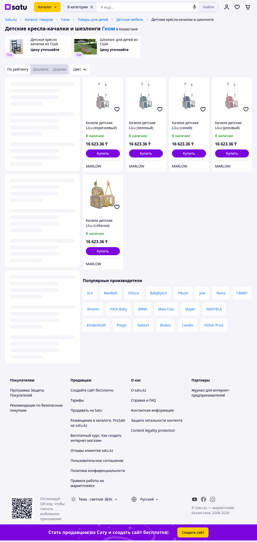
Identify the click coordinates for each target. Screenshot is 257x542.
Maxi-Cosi (166, 309)
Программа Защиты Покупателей (27, 393)
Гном (65, 19)
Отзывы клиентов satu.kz (92, 450)
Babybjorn (158, 293)
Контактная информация (152, 410)
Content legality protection (153, 430)
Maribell (110, 293)
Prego (121, 325)
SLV (90, 293)
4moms (93, 309)
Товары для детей (93, 19)
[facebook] (204, 499)
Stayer (190, 309)
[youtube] (194, 499)
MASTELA (214, 309)
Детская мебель (129, 19)
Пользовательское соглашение (97, 460)
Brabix (165, 325)
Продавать (80, 410)
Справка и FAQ (143, 400)
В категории (80, 7)
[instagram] (213, 499)
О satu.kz (138, 390)
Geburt (143, 325)
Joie (202, 293)
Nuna (220, 293)
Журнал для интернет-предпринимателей (210, 393)
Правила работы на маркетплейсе (87, 483)
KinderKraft (96, 325)
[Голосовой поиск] (194, 7)
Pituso (183, 293)
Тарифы (77, 400)
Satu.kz (11, 19)
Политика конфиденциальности (98, 470)
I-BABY (241, 293)
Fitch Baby (118, 309)
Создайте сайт (83, 390)
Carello (187, 325)
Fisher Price (213, 325)
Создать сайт (193, 532)
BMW (142, 309)
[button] (103, 153)
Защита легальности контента (156, 420)
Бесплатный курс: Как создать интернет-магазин (96, 438)
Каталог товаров (39, 19)
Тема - (91, 499)
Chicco (133, 293)
